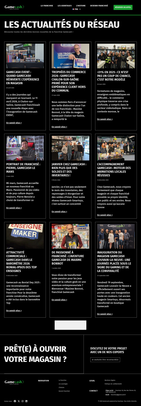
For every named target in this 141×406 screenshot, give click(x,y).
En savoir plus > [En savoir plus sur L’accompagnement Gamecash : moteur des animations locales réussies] (105, 215)
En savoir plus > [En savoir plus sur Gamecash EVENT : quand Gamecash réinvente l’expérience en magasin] (14, 122)
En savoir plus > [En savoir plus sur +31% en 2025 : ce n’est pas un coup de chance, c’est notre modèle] (105, 119)
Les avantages (65, 5)
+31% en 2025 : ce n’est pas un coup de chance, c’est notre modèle (114, 75)
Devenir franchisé (99, 5)
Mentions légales (110, 380)
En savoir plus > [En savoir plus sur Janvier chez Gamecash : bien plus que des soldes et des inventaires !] (59, 211)
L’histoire (81, 5)
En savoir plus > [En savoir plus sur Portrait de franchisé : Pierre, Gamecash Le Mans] (14, 208)
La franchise (47, 5)
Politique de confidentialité (113, 384)
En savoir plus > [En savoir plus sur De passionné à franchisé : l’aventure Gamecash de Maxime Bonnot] (59, 299)
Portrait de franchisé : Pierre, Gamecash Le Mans (23, 168)
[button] (70, 325)
